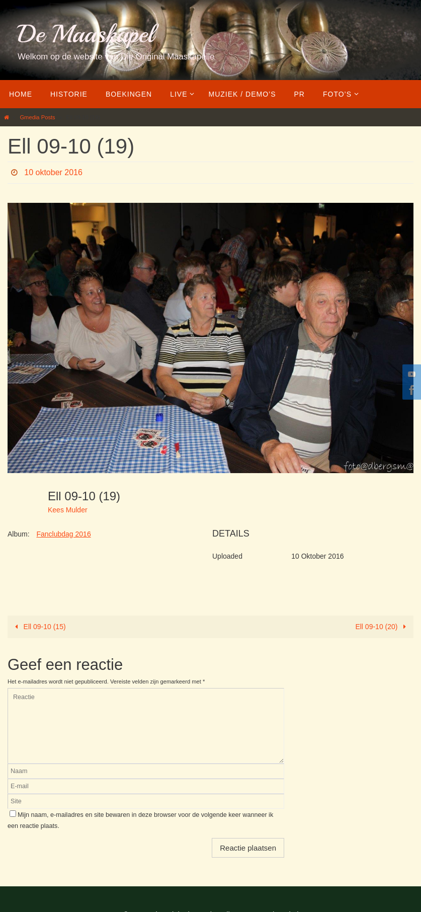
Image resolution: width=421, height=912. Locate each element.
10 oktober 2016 (53, 172)
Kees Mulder (68, 510)
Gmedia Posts (37, 117)
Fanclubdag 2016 (63, 534)
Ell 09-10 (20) (382, 627)
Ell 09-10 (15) (39, 627)
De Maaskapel (86, 34)
